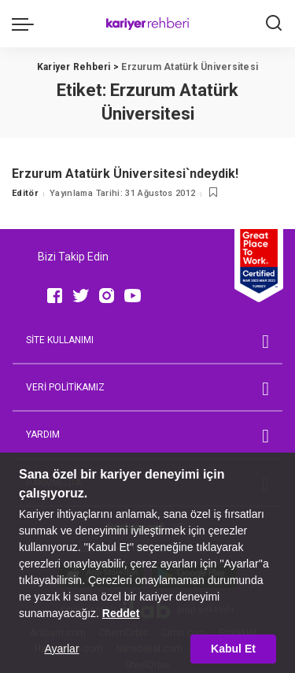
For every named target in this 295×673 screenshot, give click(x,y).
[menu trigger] (27, 23)
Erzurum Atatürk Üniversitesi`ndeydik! (125, 173)
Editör (25, 193)
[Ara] (273, 23)
